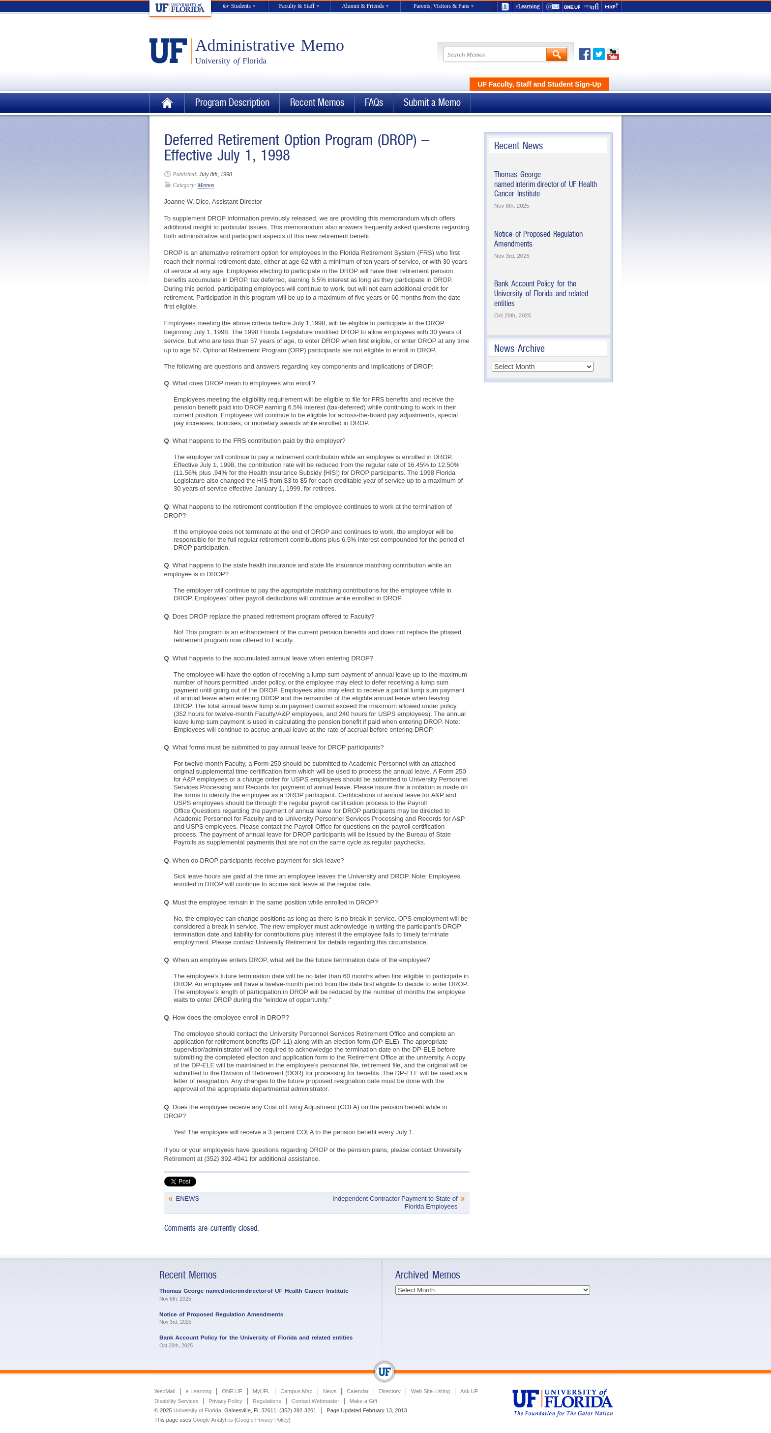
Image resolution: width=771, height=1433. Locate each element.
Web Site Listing (430, 1391)
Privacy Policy (225, 1401)
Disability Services (176, 1401)
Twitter (599, 54)
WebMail (553, 6)
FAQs (374, 102)
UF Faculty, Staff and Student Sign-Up (539, 84)
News (330, 1391)
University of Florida (197, 1410)
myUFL (592, 6)
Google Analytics (213, 1420)
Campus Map (296, 1391)
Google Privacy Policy (262, 1420)
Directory (390, 1391)
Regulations (267, 1401)
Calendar (358, 1391)
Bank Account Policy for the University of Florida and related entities (541, 293)
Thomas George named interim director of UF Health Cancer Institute (545, 184)
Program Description (232, 102)
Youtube (613, 54)
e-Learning (528, 6)
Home (167, 103)
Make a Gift (363, 1401)
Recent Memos (317, 102)
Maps (612, 6)
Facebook (585, 54)
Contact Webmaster (315, 1401)
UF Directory (505, 6)
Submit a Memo (432, 102)
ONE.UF (572, 6)
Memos (206, 185)
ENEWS (188, 1198)
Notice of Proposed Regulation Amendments (221, 1314)
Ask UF (469, 1391)
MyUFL (261, 1391)
